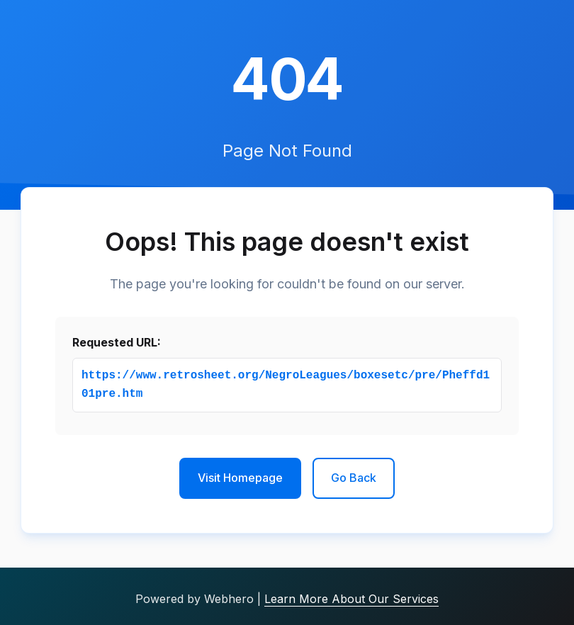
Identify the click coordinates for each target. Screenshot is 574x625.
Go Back (353, 478)
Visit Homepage (240, 478)
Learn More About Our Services (351, 599)
